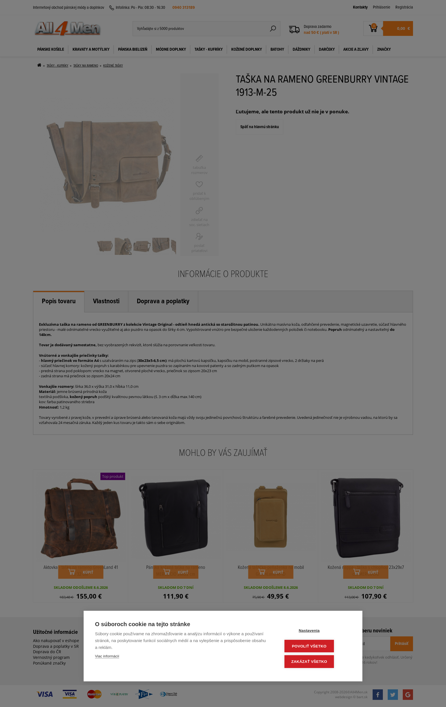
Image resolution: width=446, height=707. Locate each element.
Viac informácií (107, 657)
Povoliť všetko (317, 647)
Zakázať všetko (317, 662)
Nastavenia (316, 632)
